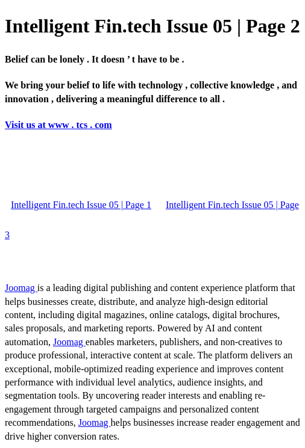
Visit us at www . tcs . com (58, 125)
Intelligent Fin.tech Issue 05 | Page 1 (81, 205)
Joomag (21, 288)
